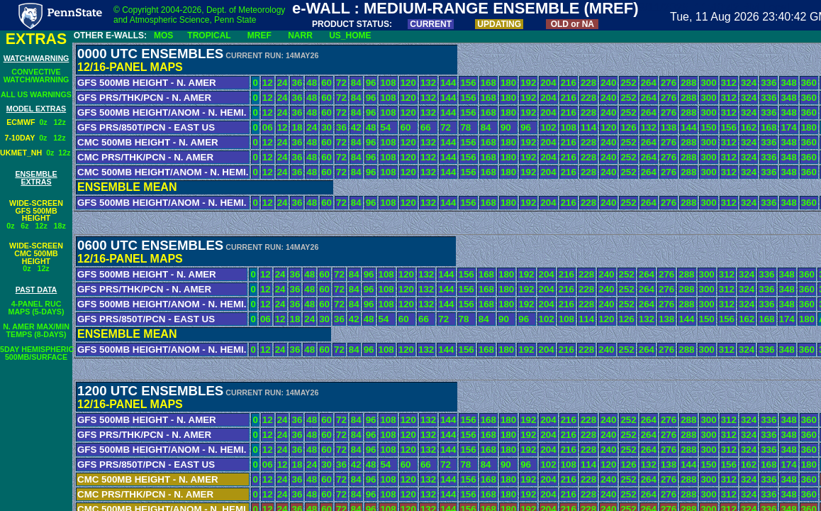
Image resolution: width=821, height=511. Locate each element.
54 (385, 127)
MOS (163, 35)
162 (748, 127)
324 (748, 82)
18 (296, 127)
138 (668, 127)
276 (668, 82)
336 (768, 82)
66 (425, 127)
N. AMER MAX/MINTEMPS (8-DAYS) (36, 330)
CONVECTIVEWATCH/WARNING (36, 75)
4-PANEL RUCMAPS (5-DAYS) (37, 308)
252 (628, 82)
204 (548, 82)
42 (356, 127)
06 (267, 127)
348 (788, 82)
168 (488, 82)
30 (326, 127)
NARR (300, 35)
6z (24, 225)
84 (356, 82)
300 (708, 82)
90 (506, 127)
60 (326, 82)
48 (311, 82)
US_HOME (350, 35)
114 (588, 127)
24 (282, 82)
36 (296, 82)
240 (608, 82)
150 (708, 127)
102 (548, 127)
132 (428, 82)
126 (628, 127)
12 (267, 82)
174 (788, 127)
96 (371, 82)
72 (341, 82)
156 (468, 82)
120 (408, 82)
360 (809, 82)
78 (465, 127)
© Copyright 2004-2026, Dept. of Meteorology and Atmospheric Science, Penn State (199, 15)
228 (588, 82)
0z (46, 122)
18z (60, 225)
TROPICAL (208, 35)
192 (528, 82)
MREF (259, 35)
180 (508, 82)
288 (688, 82)
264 (649, 82)
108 (388, 82)
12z (60, 122)
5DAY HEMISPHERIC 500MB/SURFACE (37, 353)
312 (729, 82)
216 (568, 82)
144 (448, 82)
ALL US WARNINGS (36, 94)
